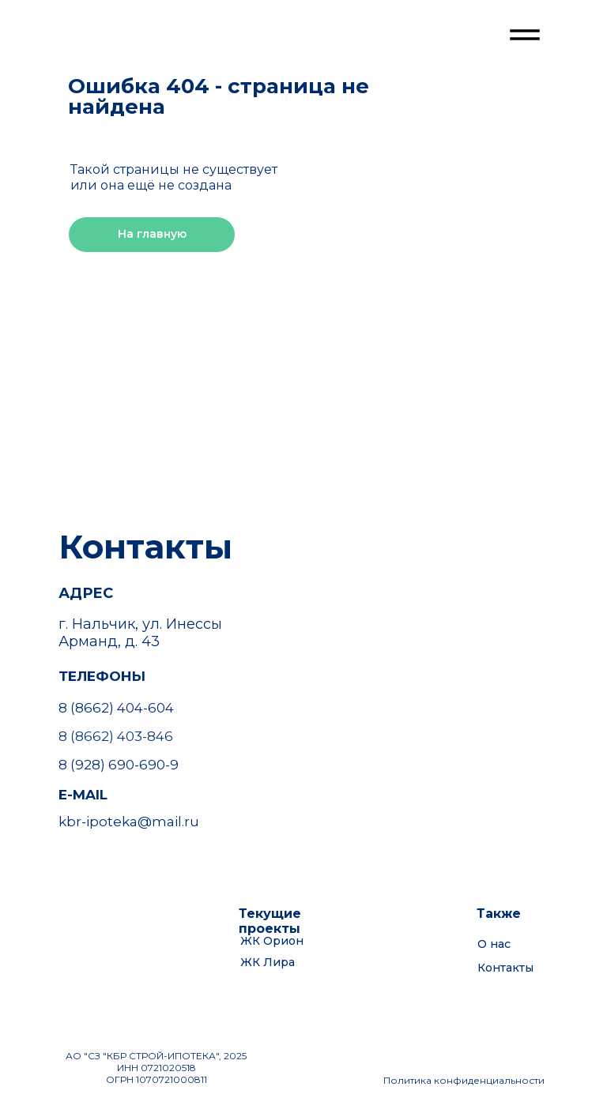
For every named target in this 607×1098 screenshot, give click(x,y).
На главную (152, 234)
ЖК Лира (267, 962)
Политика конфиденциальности (464, 1080)
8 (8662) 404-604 (116, 708)
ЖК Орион (272, 941)
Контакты (505, 968)
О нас (494, 944)
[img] (119, 41)
